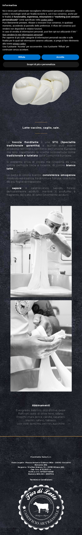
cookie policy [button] (47, 20)
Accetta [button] (60, 57)
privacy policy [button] (19, 43)
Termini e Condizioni (41, 480)
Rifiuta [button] (21, 57)
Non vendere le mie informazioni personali (22, 34)
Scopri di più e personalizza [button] (41, 64)
